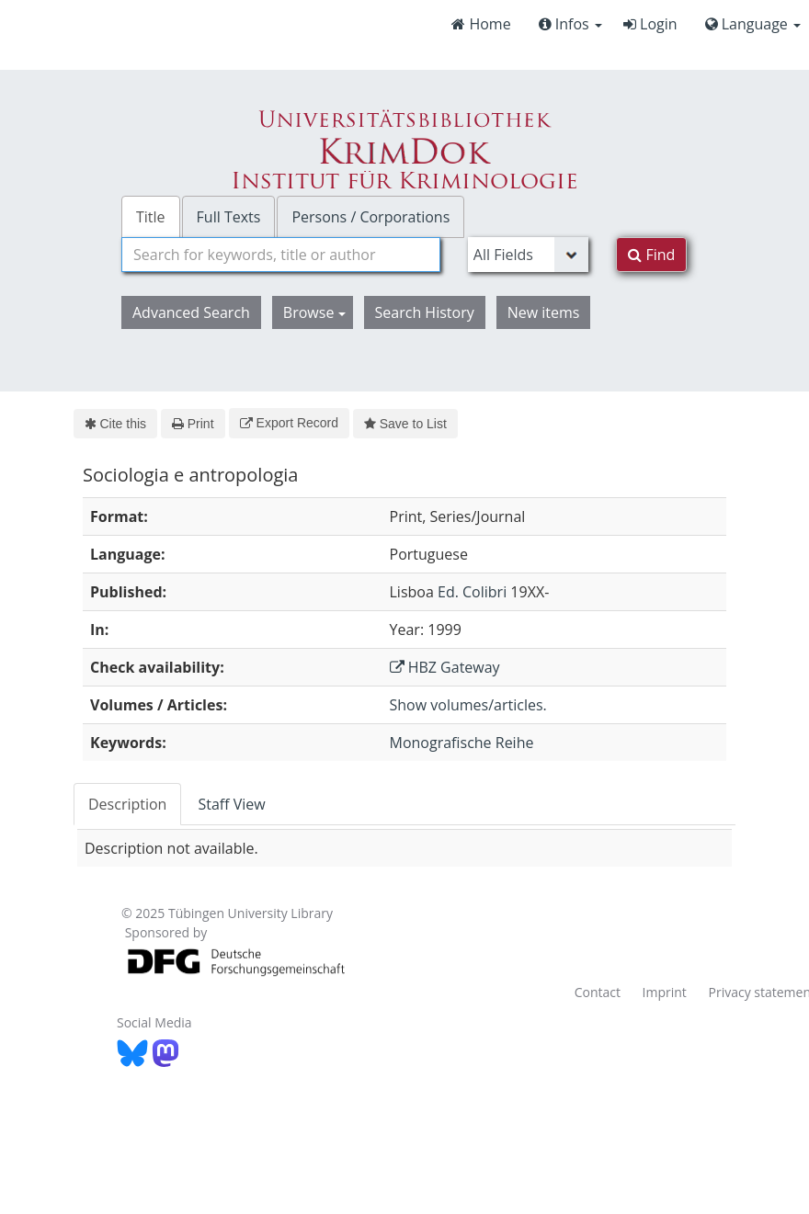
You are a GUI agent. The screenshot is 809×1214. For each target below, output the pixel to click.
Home (480, 24)
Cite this (115, 423)
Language (753, 24)
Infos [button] (570, 24)
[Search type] (528, 254)
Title (150, 217)
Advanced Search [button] (191, 312)
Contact (598, 992)
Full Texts (229, 217)
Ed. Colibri (472, 592)
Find (651, 254)
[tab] (128, 804)
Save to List (405, 423)
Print (192, 423)
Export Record (289, 422)
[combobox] (280, 254)
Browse (314, 312)
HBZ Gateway (445, 667)
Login (650, 24)
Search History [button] (424, 312)
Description (127, 804)
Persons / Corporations (370, 217)
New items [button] (543, 312)
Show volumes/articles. (468, 705)
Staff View (231, 804)
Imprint (665, 992)
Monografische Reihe (462, 742)
